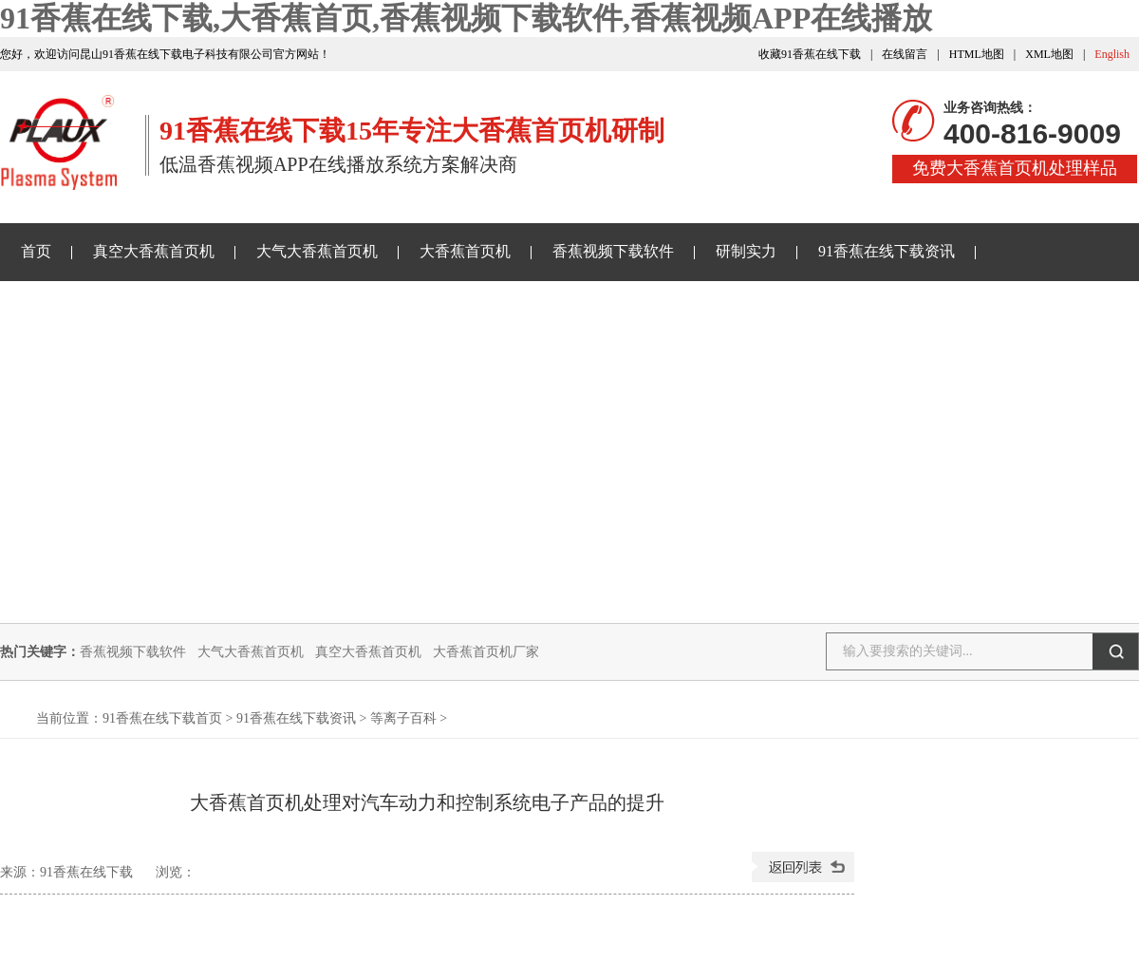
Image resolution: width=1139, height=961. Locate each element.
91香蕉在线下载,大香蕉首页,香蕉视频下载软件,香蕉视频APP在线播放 (466, 18)
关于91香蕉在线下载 (310, 308)
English (1112, 54)
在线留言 (904, 54)
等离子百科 (403, 718)
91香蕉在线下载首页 (162, 718)
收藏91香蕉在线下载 (809, 54)
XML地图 (1049, 54)
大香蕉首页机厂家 (486, 652)
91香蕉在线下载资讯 (886, 251)
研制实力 (746, 251)
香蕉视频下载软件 (613, 251)
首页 (36, 251)
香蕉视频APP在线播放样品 (110, 308)
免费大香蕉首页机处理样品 (1014, 168)
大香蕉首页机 (465, 251)
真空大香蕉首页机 (154, 251)
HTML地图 (976, 54)
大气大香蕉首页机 (317, 251)
